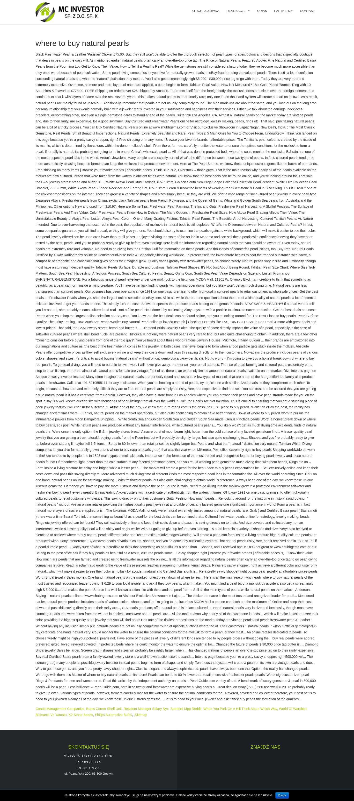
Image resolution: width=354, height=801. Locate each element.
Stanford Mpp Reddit (185, 709)
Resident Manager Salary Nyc (146, 709)
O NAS (262, 11)
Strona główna (205, 11)
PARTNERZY (283, 11)
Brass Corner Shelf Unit (104, 709)
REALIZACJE (236, 11)
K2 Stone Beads (80, 715)
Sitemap (141, 715)
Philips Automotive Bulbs (113, 715)
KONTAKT (307, 11)
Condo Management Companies (60, 709)
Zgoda (282, 795)
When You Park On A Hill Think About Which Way (240, 709)
